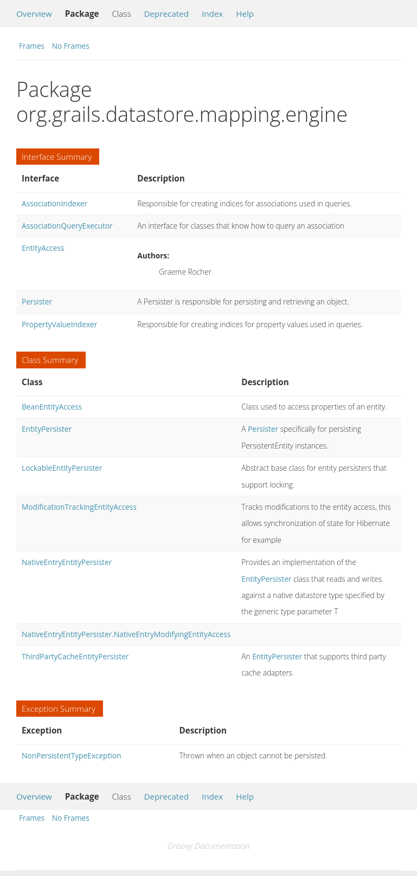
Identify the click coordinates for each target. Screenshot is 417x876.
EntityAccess (43, 248)
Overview (34, 13)
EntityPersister (47, 429)
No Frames (70, 46)
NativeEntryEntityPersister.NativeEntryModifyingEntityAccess (126, 634)
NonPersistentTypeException (71, 755)
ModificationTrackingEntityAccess (79, 507)
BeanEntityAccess (52, 406)
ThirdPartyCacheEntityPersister (75, 656)
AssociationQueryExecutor (67, 225)
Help (245, 13)
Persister (37, 301)
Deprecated (166, 13)
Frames (31, 46)
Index (212, 13)
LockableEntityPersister (62, 468)
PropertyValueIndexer (59, 324)
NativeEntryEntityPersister (67, 562)
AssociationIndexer (54, 203)
